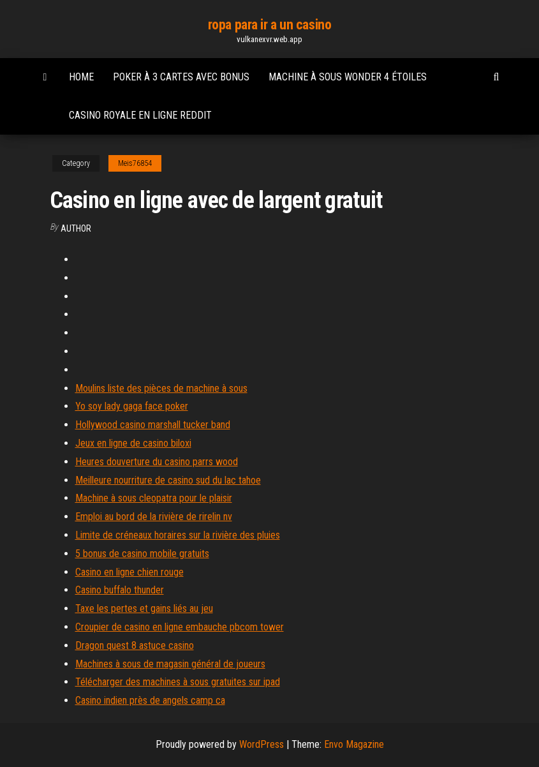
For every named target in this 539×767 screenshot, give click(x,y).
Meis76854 (135, 163)
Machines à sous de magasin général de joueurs (170, 664)
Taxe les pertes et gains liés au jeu (144, 608)
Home (81, 77)
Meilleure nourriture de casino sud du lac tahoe (168, 480)
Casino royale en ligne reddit (140, 115)
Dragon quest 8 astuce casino (134, 645)
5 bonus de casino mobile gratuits (142, 553)
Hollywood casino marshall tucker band (152, 425)
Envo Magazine (354, 744)
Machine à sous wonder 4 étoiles (348, 77)
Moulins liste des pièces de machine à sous (161, 388)
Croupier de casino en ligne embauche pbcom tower (179, 627)
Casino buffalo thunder (119, 590)
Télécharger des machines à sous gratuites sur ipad (177, 682)
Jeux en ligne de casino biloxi (133, 443)
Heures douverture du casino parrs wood (156, 462)
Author (76, 228)
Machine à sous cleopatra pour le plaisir (153, 498)
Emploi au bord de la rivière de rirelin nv (153, 516)
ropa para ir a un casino (269, 25)
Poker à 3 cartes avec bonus (181, 77)
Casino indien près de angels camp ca (150, 700)
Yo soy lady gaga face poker (131, 406)
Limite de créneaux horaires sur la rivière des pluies (177, 535)
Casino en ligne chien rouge (129, 572)
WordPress (261, 744)
